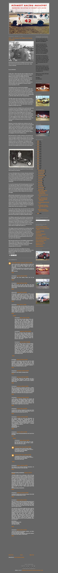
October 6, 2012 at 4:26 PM (22, 416)
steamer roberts (18, 447)
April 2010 (40, 184)
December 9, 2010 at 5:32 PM (23, 370)
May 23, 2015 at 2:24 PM (22, 499)
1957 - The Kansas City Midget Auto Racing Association (42, 199)
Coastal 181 (38, 232)
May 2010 (40, 182)
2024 (38, 144)
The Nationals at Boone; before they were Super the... (43, 206)
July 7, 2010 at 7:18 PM (21, 304)
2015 (38, 160)
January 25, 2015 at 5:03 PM (22, 492)
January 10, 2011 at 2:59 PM (22, 377)
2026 (38, 141)
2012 (38, 165)
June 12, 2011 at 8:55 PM (22, 408)
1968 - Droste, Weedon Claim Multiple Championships (42, 192)
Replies (14, 315)
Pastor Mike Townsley (16, 262)
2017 (38, 156)
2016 (38, 158)
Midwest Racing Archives (29, 5)
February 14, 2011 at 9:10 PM (23, 397)
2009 (38, 213)
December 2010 (41, 170)
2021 (38, 149)
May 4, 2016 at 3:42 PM (24, 440)
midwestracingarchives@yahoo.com (32, 570)
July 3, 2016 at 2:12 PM (26, 454)
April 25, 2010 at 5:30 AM (22, 275)
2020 (38, 151)
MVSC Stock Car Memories (41, 237)
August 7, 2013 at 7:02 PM (22, 465)
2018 (38, 154)
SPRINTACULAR (39, 244)
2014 (38, 161)
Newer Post (11, 554)
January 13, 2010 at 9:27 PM (26, 262)
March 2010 (40, 185)
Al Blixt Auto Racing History (41, 226)
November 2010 (41, 171)
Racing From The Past (40, 243)
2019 (38, 153)
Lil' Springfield (39, 235)
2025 (38, 142)
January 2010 (41, 189)
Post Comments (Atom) (19, 557)
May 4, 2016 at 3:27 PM (24, 317)
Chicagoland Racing (40, 231)
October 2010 (41, 173)
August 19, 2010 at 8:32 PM (21, 359)
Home (21, 554)
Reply (13, 272)
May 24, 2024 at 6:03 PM (22, 529)
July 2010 (40, 178)
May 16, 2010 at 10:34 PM (22, 283)
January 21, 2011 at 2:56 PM (22, 386)
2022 (38, 148)
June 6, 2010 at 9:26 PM (22, 292)
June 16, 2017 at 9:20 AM (25, 342)
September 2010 (41, 175)
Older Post (32, 554)
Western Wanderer (39, 246)
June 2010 (40, 180)
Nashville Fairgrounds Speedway (42, 238)
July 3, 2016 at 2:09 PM (26, 447)
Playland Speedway (40, 241)
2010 (38, 168)
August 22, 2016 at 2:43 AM (25, 331)
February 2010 (41, 187)
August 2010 (41, 177)
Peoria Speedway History (41, 240)
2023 (38, 146)
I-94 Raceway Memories (41, 234)
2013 (38, 163)
